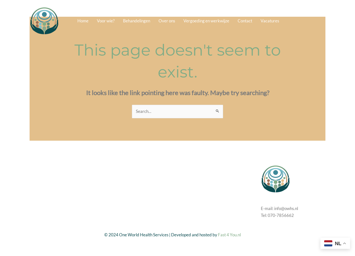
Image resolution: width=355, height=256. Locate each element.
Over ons (167, 20)
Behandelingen (136, 20)
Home (83, 20)
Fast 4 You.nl (229, 234)
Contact (245, 20)
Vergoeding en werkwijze (206, 20)
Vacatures (270, 20)
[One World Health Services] (44, 20)
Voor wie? (106, 20)
